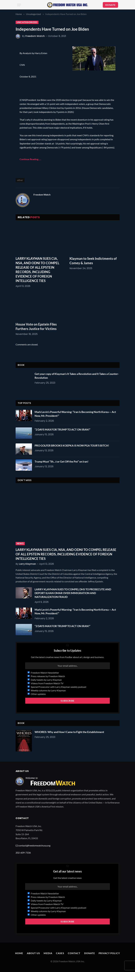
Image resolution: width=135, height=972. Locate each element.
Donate (89, 953)
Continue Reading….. (30, 159)
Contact (74, 953)
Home (19, 953)
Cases (60, 953)
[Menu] (19, 5)
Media (48, 953)
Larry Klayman (27, 564)
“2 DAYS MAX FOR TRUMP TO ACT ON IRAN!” (62, 429)
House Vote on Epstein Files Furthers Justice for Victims (36, 326)
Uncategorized (27, 22)
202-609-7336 (23, 852)
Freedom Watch (35, 36)
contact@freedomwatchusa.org (34, 845)
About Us (33, 953)
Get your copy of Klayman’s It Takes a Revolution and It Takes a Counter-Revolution (77, 375)
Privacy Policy (109, 953)
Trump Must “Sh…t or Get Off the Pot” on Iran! (61, 461)
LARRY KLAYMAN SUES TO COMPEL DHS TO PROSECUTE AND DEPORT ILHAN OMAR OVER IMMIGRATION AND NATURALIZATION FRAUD (73, 593)
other (20, 180)
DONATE (110, 4)
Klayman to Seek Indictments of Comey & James (93, 261)
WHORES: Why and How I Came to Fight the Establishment (69, 732)
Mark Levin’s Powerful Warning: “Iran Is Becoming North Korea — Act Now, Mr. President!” (75, 413)
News (20, 543)
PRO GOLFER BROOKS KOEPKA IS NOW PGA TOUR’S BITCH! (72, 445)
